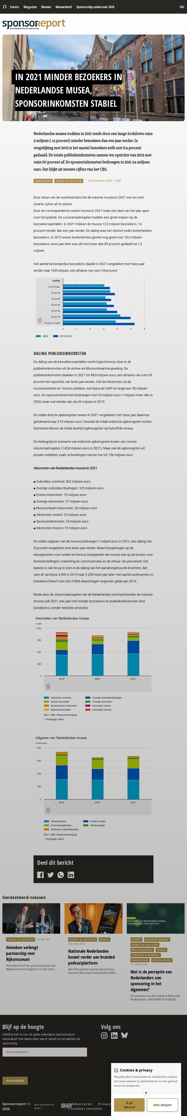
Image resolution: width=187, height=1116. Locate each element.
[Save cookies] (129, 1105)
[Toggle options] (146, 1093)
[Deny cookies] (162, 1105)
